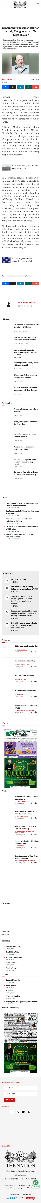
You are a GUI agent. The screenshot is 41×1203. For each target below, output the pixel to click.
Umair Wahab (21, 801)
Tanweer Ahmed (22, 816)
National (4, 82)
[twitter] (12, 87)
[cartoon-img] (20, 918)
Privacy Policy (9, 1188)
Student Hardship (13, 980)
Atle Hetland (21, 695)
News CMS (20, 1198)
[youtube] (23, 1112)
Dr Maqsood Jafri (23, 665)
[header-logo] (20, 4)
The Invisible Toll (13, 947)
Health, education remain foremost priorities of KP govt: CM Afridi (26, 352)
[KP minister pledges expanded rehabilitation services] (7, 378)
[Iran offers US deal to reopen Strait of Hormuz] (7, 437)
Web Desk (20, 846)
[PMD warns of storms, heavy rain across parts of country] (7, 341)
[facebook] (13, 582)
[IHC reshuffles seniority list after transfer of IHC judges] (7, 328)
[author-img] (8, 650)
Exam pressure (11, 985)
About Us (30, 1185)
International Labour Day (25, 661)
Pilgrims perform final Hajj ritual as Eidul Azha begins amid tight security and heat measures (24, 613)
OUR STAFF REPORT (8, 80)
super (20, 276)
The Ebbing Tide (12, 952)
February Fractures (18, 579)
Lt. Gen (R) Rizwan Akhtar (26, 861)
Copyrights (20, 1188)
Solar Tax (9, 991)
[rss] (29, 1112)
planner (28, 276)
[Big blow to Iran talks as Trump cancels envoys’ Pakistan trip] (7, 475)
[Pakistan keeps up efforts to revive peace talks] (7, 450)
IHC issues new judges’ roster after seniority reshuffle (25, 167)
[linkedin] (20, 87)
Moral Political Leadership (25, 691)
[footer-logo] (20, 1158)
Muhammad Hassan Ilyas (25, 710)
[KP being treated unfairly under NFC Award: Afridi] (7, 366)
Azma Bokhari (22, 650)
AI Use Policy (30, 1188)
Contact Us (21, 1185)
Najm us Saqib (21, 680)
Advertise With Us (10, 1185)
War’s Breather (11, 963)
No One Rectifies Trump (24, 676)
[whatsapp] (28, 87)
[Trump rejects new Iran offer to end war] (7, 412)
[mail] (35, 87)
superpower (11, 276)
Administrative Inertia (14, 957)
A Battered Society (13, 996)
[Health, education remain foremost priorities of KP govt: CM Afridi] (7, 353)
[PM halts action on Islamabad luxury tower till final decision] (7, 391)
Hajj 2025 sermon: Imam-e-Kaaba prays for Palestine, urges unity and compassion (24, 625)
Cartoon (5, 931)
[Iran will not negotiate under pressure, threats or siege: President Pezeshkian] (7, 463)
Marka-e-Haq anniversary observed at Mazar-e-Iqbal (22, 259)
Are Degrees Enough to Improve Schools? (22, 1002)
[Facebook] (5, 87)
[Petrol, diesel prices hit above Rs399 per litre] (7, 425)
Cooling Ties (11, 968)
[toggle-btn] (38, 4)
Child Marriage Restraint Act (26, 646)
